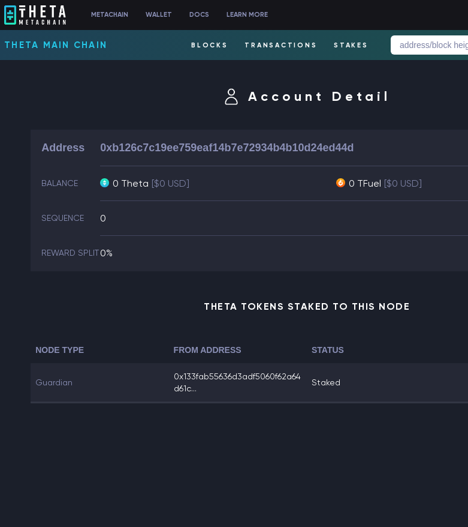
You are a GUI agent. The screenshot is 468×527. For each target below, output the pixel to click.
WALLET (159, 15)
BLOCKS (209, 45)
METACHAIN (109, 15)
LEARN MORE (247, 15)
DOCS (199, 15)
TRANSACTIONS (280, 45)
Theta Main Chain (55, 45)
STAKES (351, 45)
